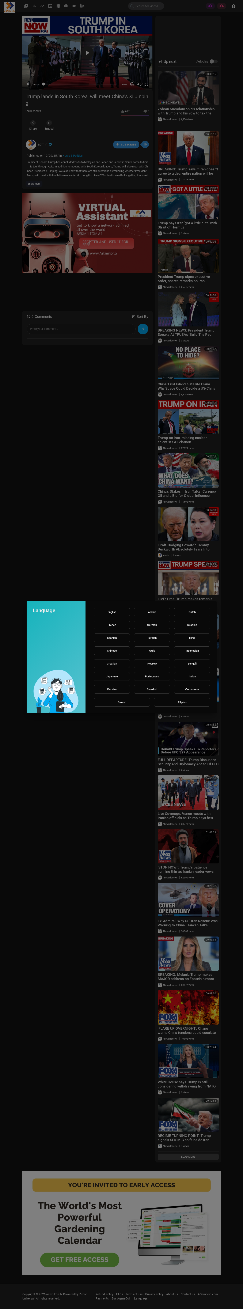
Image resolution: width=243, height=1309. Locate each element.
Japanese (112, 676)
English (112, 612)
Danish (122, 702)
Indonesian (192, 650)
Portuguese (152, 676)
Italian (192, 676)
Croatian (112, 663)
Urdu (152, 650)
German (152, 625)
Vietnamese (192, 689)
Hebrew (152, 663)
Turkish (152, 637)
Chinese (112, 650)
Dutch (192, 612)
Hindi (192, 637)
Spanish (112, 637)
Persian (112, 689)
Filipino (182, 702)
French (112, 625)
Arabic (152, 612)
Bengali (192, 663)
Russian (192, 625)
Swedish (152, 689)
